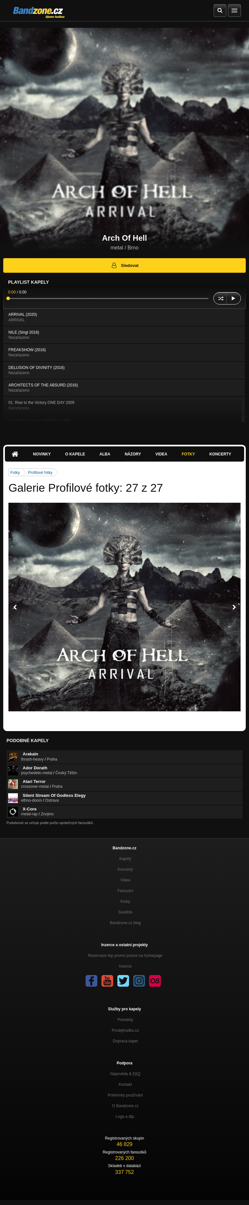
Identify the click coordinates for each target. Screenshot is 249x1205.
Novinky (42, 454)
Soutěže (125, 912)
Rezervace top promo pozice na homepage (125, 955)
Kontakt (125, 1084)
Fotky (188, 454)
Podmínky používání (125, 1095)
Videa (161, 454)
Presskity (125, 1019)
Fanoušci (125, 891)
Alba (105, 454)
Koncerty (220, 454)
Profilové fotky (40, 472)
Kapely (125, 858)
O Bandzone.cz (125, 1106)
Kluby (125, 901)
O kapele (75, 454)
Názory (133, 454)
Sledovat (125, 265)
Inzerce (125, 966)
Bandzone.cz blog (125, 923)
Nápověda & (125, 1074)
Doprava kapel (125, 1041)
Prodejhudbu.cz (125, 1030)
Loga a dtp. (125, 1116)
